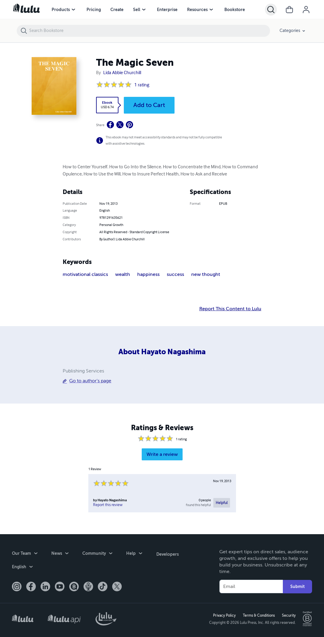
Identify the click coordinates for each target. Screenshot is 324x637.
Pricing (94, 9)
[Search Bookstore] (149, 31)
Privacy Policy (224, 615)
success (175, 274)
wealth (122, 274)
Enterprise (167, 9)
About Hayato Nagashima (162, 352)
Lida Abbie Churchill (122, 73)
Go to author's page (90, 381)
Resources (197, 9)
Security (288, 615)
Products (61, 9)
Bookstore (234, 9)
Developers (167, 553)
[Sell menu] (143, 9)
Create (117, 9)
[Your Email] (251, 586)
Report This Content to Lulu (230, 308)
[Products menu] (73, 9)
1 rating (141, 85)
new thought (205, 274)
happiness (148, 274)
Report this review (108, 505)
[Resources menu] (211, 9)
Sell (136, 9)
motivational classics (85, 274)
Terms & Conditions (258, 615)
